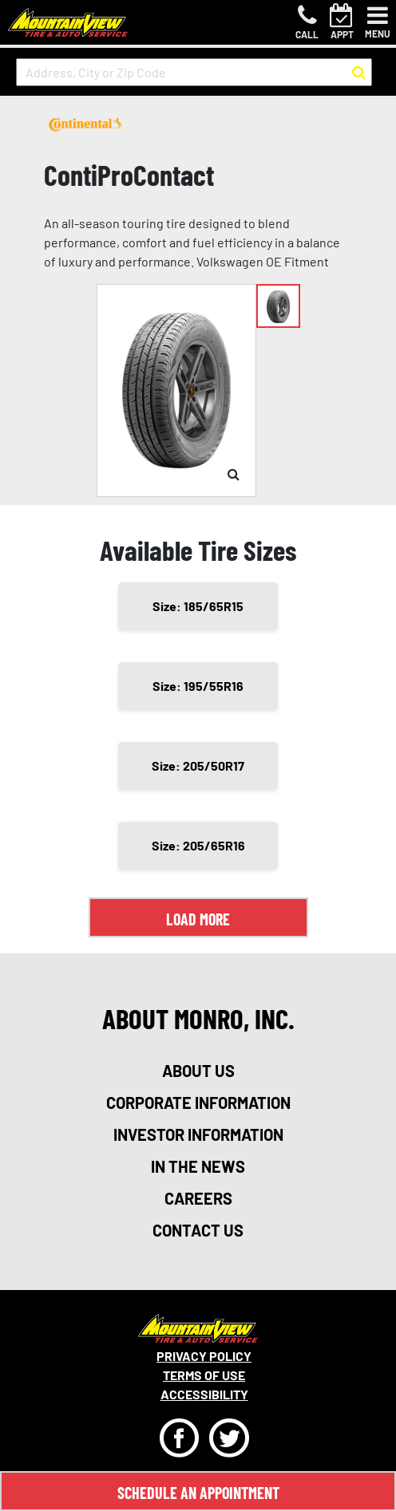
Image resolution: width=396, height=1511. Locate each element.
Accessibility (204, 1394)
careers (198, 1198)
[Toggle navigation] (377, 22)
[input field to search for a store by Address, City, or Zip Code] (194, 72)
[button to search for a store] (358, 72)
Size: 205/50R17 (198, 765)
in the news (198, 1166)
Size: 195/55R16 (198, 685)
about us (198, 1070)
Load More (198, 919)
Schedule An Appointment (198, 1492)
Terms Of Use (204, 1375)
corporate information (198, 1102)
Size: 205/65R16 (198, 845)
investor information (198, 1134)
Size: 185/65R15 (198, 605)
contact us (198, 1230)
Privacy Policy (203, 1355)
